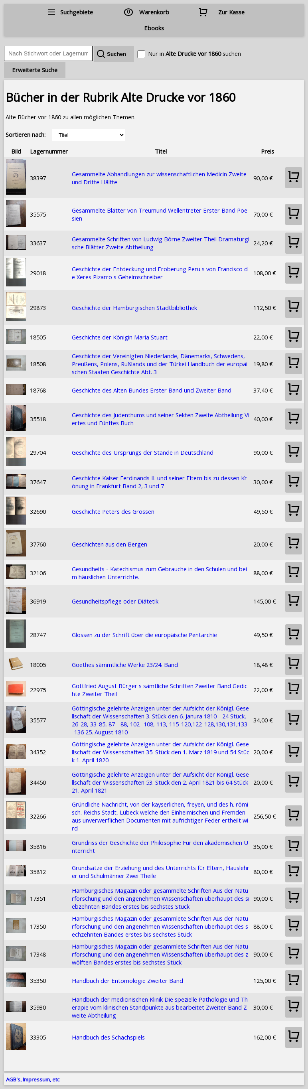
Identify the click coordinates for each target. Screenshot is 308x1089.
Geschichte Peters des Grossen (113, 511)
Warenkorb (154, 12)
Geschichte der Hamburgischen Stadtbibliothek (134, 308)
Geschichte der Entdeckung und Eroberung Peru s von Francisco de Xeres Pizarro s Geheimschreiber (160, 273)
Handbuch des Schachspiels (108, 1037)
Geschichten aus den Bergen (109, 544)
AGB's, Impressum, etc (32, 1079)
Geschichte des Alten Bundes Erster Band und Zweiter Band (151, 390)
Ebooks (154, 28)
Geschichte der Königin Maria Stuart (120, 337)
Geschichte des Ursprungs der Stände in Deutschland (142, 452)
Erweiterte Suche (34, 70)
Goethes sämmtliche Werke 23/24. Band (125, 665)
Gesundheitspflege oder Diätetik (115, 601)
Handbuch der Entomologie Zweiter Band (127, 980)
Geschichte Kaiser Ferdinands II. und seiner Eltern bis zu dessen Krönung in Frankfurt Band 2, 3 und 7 (159, 482)
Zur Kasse (231, 12)
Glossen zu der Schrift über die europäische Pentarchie (144, 635)
